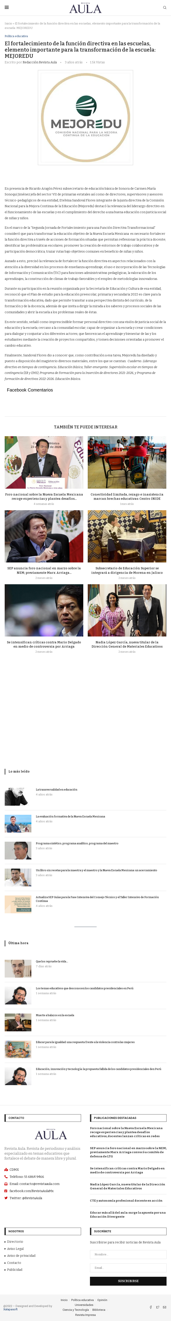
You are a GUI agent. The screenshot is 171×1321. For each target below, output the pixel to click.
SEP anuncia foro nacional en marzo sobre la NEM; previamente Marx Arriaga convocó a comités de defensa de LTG (128, 1152)
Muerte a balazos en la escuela (55, 1015)
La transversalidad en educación (56, 789)
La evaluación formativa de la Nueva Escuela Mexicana (70, 816)
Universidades (84, 1305)
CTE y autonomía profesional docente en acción (126, 1200)
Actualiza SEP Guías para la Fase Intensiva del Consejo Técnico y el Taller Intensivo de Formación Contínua (97, 899)
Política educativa (16, 36)
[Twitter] (158, 1308)
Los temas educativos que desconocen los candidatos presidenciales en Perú (84, 988)
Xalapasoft (10, 1309)
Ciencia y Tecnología (76, 1310)
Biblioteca (98, 1310)
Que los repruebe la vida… (52, 961)
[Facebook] (151, 1308)
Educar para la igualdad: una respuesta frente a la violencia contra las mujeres (85, 1042)
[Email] (164, 1308)
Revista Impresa (85, 1315)
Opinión (102, 1300)
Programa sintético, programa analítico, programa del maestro (77, 843)
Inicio (8, 23)
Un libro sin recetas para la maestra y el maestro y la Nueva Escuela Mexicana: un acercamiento (96, 870)
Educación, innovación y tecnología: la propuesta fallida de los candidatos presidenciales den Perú (98, 1069)
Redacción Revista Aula (40, 62)
